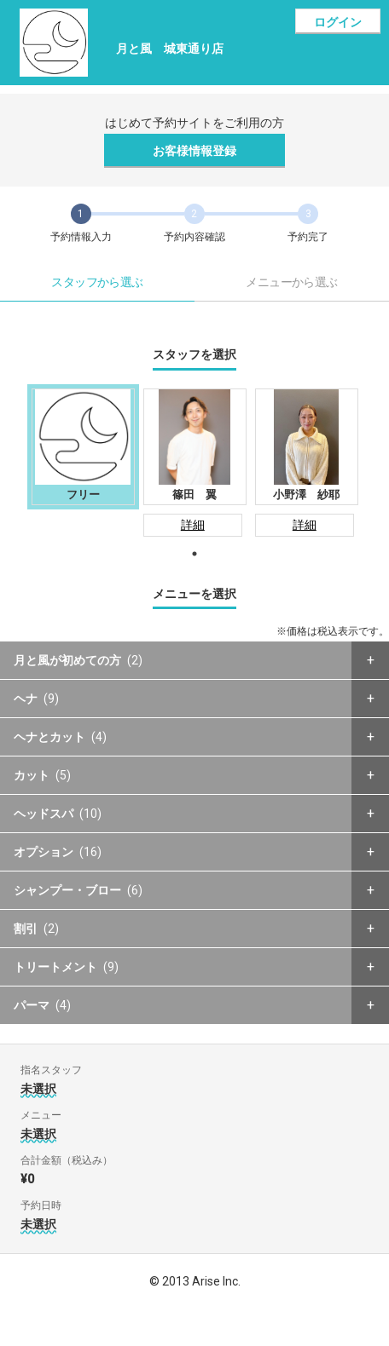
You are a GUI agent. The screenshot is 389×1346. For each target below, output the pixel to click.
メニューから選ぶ (292, 282)
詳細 (193, 525)
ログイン (338, 22)
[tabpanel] (83, 446)
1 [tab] (194, 553)
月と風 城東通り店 (170, 48)
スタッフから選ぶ (97, 282)
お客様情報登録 (194, 151)
